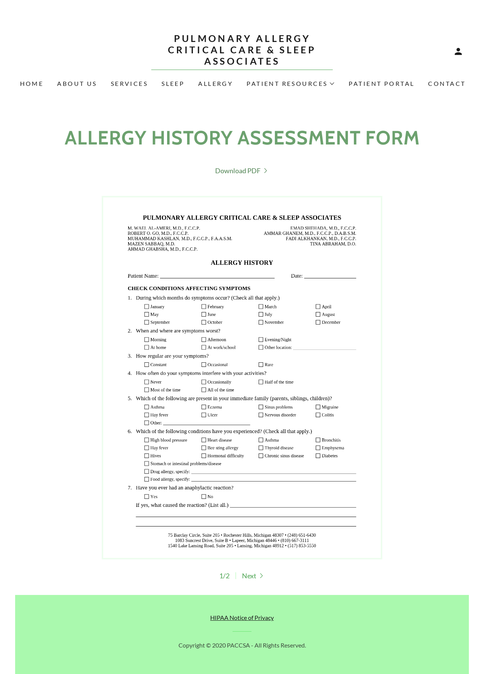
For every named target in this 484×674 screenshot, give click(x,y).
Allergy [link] (215, 83)
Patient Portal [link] (381, 83)
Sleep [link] (173, 83)
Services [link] (129, 83)
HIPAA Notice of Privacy (242, 617)
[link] (242, 62)
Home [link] (32, 83)
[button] (458, 51)
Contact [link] (446, 83)
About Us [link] (77, 83)
